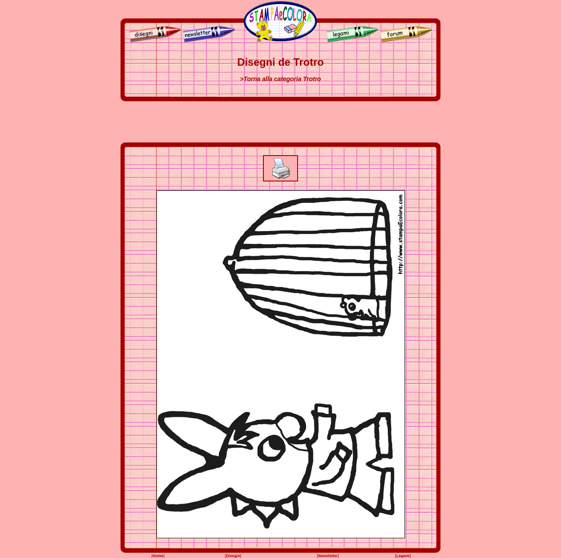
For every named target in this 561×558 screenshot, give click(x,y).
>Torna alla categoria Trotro (280, 78)
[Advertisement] (280, 122)
